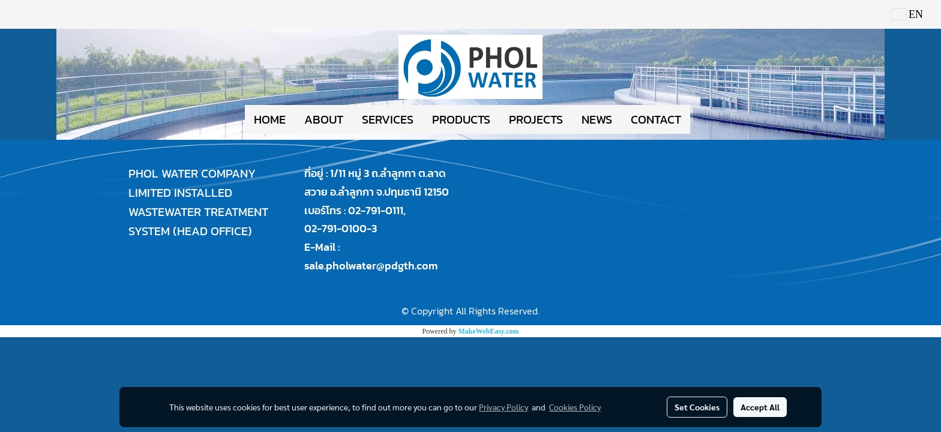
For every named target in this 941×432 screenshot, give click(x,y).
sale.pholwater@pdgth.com (370, 265)
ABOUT (323, 119)
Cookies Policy (575, 406)
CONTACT (656, 119)
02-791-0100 (335, 228)
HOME (270, 119)
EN (908, 14)
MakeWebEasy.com (488, 331)
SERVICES (387, 119)
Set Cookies (697, 406)
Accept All (760, 406)
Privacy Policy (503, 406)
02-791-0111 (375, 210)
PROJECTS (536, 119)
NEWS (597, 119)
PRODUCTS (461, 119)
